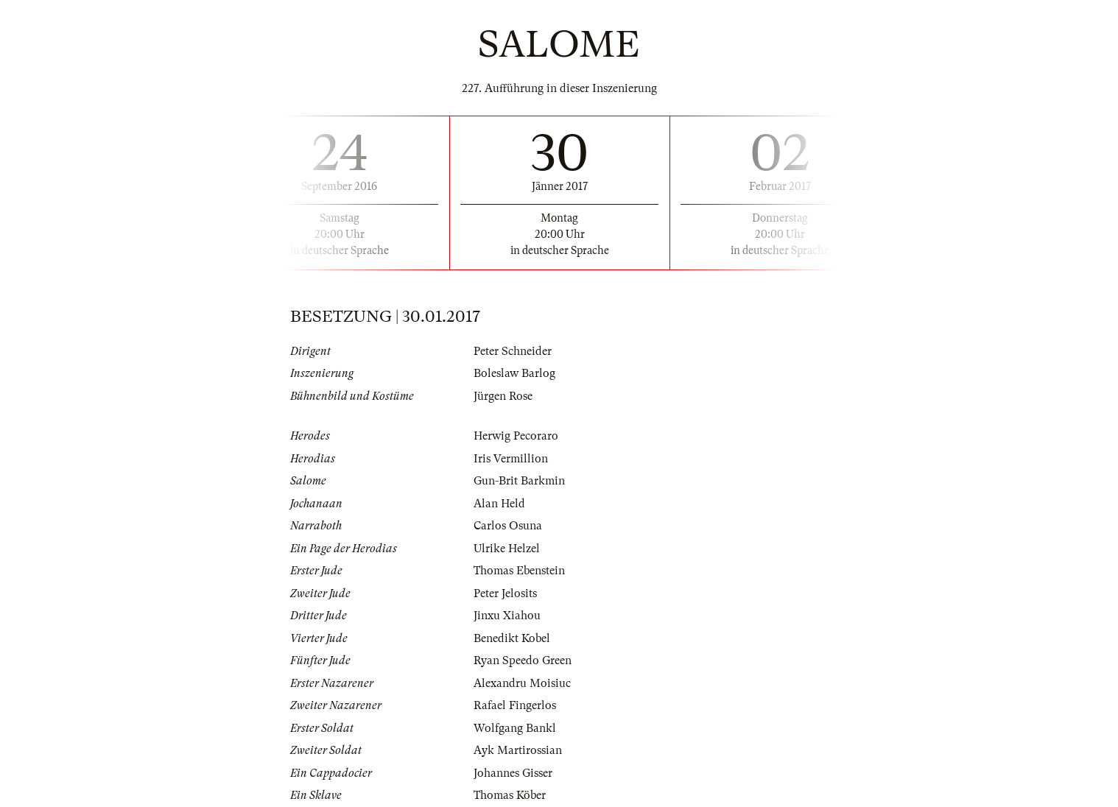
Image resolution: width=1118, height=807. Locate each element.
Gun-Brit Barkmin (519, 480)
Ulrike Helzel (507, 548)
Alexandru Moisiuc (522, 683)
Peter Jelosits (505, 593)
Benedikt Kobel (512, 638)
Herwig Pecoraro (516, 436)
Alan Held (499, 503)
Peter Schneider (513, 351)
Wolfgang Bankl (515, 728)
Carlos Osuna (508, 525)
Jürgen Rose (503, 396)
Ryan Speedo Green (523, 660)
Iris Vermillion (511, 458)
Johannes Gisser (513, 773)
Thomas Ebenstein (519, 570)
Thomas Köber (510, 795)
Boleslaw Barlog (514, 373)
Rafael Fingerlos (515, 705)
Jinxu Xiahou (507, 615)
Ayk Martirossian (518, 750)
